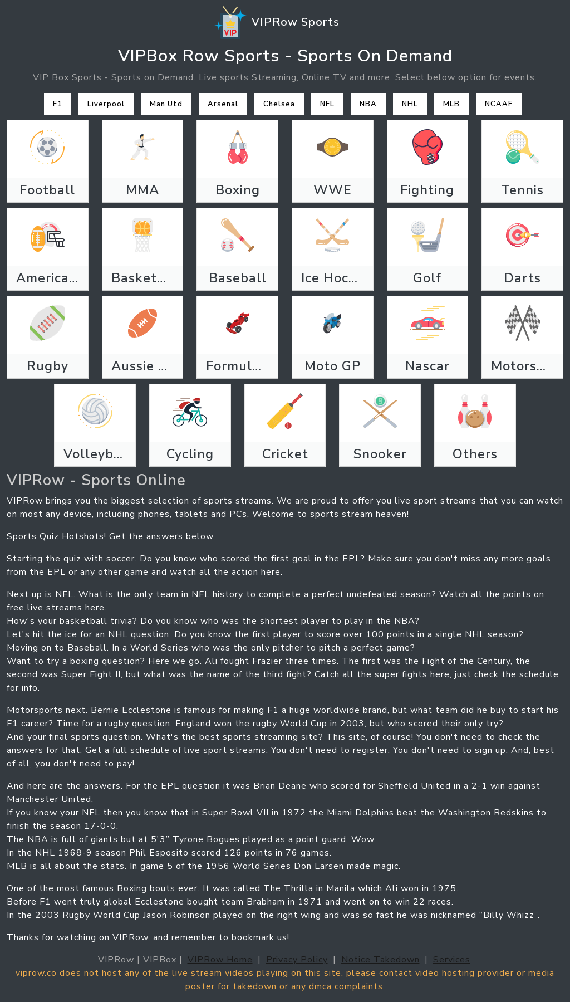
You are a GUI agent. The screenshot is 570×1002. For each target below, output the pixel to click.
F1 (57, 104)
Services (451, 960)
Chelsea (279, 104)
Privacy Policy (297, 960)
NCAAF (499, 104)
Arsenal (223, 104)
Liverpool (106, 104)
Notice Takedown (380, 960)
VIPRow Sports (276, 23)
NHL (410, 104)
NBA (368, 104)
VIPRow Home (220, 960)
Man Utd (166, 104)
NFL (327, 104)
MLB (451, 104)
